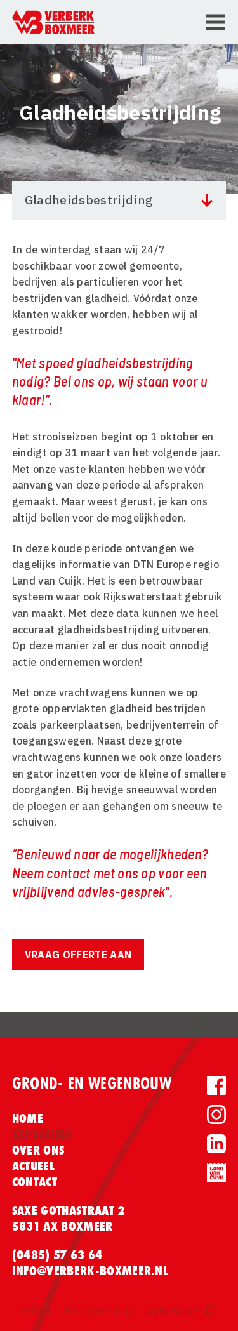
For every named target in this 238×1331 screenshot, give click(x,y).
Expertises (41, 1134)
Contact (34, 1182)
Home (27, 1118)
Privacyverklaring (99, 1310)
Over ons (38, 1150)
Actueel (33, 1166)
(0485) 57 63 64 (57, 1255)
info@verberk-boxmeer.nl (90, 1270)
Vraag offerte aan (78, 954)
